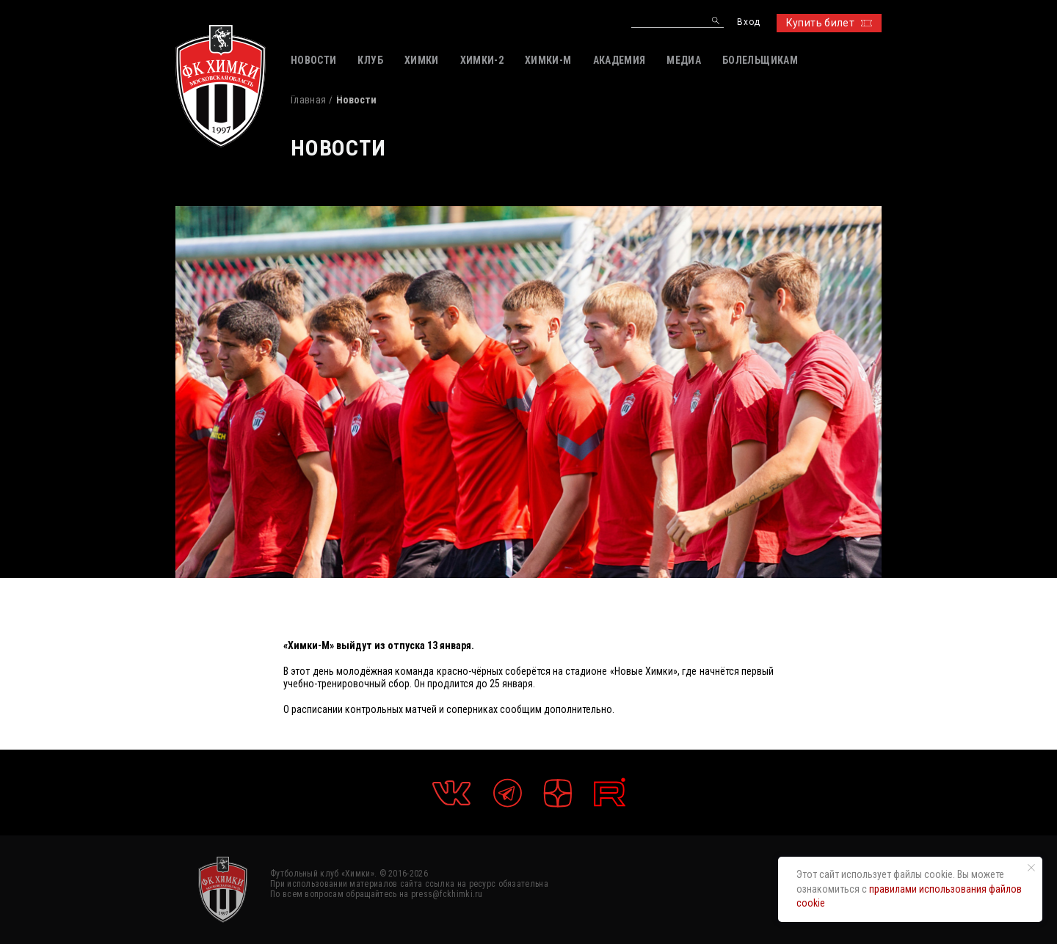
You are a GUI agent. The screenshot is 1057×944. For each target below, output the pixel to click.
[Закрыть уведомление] (1031, 867)
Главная (308, 100)
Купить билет (829, 23)
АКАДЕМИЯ (619, 60)
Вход (748, 22)
